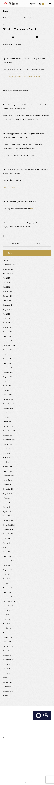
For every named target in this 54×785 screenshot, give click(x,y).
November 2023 (9, 345)
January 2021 (7, 422)
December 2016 (8, 597)
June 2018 (6, 543)
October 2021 (8, 408)
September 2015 (9, 659)
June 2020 (6, 453)
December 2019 (8, 475)
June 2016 (6, 619)
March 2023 (7, 359)
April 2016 (7, 628)
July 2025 (6, 278)
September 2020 (9, 439)
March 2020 (7, 466)
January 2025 (7, 300)
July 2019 (6, 498)
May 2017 (6, 579)
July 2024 (6, 314)
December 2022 (8, 368)
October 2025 (8, 269)
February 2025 (8, 296)
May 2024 (6, 318)
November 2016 (9, 601)
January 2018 (7, 556)
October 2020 (8, 435)
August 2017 (7, 570)
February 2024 (8, 332)
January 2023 (7, 363)
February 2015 (8, 682)
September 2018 (9, 534)
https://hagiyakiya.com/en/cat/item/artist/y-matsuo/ (21, 76)
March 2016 (7, 633)
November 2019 (9, 480)
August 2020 (7, 444)
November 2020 (9, 431)
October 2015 (8, 655)
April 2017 (7, 583)
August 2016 (7, 610)
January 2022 (7, 395)
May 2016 (6, 624)
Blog (4, 25)
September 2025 (9, 273)
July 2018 (6, 538)
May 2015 (6, 673)
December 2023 (8, 341)
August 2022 (7, 377)
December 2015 (8, 646)
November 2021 (9, 404)
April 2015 (7, 677)
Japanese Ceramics (9, 187)
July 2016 (6, 615)
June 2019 (6, 502)
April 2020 (7, 462)
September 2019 (9, 489)
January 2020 (7, 471)
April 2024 (7, 323)
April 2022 (7, 386)
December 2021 (8, 399)
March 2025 (7, 291)
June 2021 (6, 417)
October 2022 (8, 372)
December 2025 (8, 260)
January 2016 (7, 642)
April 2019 (7, 511)
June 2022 (6, 381)
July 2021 (6, 413)
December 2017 (8, 561)
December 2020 (8, 426)
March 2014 (7, 695)
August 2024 (7, 309)
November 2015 (9, 651)
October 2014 (8, 691)
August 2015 (7, 664)
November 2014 (9, 687)
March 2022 (7, 390)
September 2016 (9, 606)
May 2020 (6, 457)
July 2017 (6, 574)
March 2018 (7, 552)
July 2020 (6, 449)
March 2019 (7, 516)
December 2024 (8, 305)
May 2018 (6, 547)
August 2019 (7, 493)
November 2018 (9, 525)
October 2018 (8, 529)
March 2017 (7, 588)
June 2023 (6, 354)
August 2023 (7, 350)
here (31, 208)
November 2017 (9, 565)
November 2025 (9, 264)
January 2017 (7, 592)
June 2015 (6, 669)
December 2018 (8, 520)
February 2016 (8, 637)
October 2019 (8, 484)
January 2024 (7, 336)
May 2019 (6, 507)
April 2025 (7, 287)
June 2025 (6, 282)
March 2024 (7, 327)
